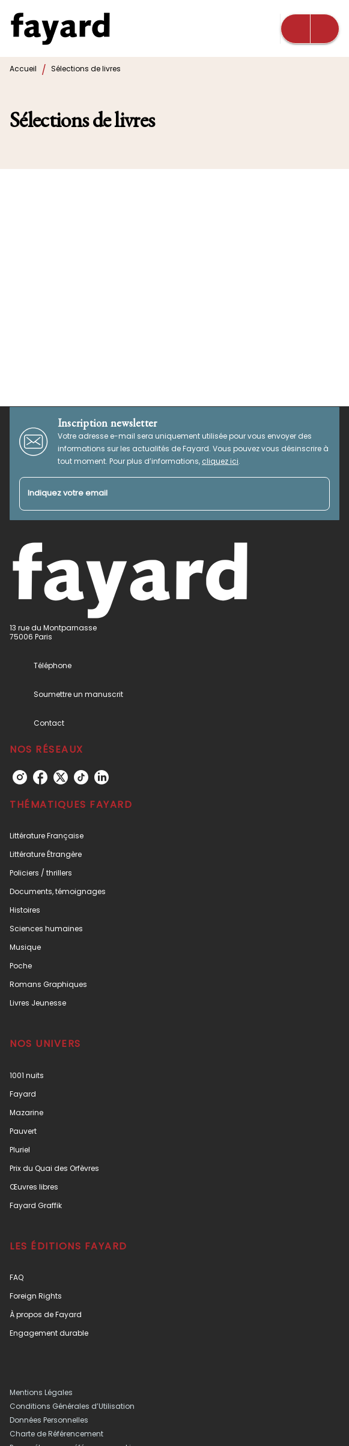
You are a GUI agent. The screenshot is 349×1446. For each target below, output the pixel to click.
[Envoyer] (315, 493)
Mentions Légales (41, 1392)
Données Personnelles (49, 1420)
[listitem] (20, 777)
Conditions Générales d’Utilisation (72, 1406)
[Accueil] (60, 28)
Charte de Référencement (56, 1434)
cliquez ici (220, 461)
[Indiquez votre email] (159, 494)
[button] (174, 835)
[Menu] (310, 29)
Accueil (23, 69)
